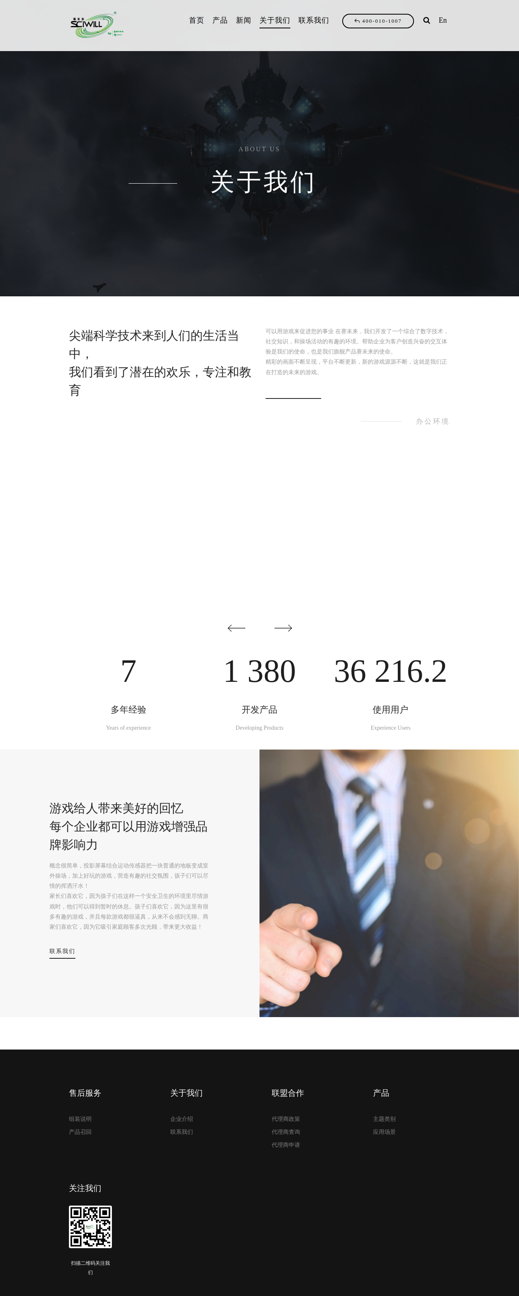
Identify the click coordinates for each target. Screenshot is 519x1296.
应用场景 (384, 1132)
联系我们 (62, 951)
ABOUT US (259, 149)
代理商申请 (286, 1145)
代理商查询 (286, 1132)
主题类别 (384, 1119)
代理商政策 (286, 1119)
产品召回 (80, 1132)
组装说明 (80, 1119)
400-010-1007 (378, 21)
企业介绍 (181, 1119)
